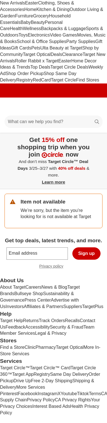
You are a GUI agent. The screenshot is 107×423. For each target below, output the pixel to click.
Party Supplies (80, 41)
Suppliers (72, 306)
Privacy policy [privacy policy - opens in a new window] (53, 267)
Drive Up (22, 380)
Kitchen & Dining (53, 9)
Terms (95, 393)
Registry (24, 80)
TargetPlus (92, 306)
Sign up (86, 253)
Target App (23, 374)
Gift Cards (21, 48)
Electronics (39, 35)
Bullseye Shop (28, 293)
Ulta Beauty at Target (61, 48)
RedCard (42, 80)
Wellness (32, 28)
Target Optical (37, 54)
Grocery (41, 15)
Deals (56, 54)
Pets (35, 48)
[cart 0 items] (95, 106)
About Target (12, 287)
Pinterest (9, 393)
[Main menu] (12, 106)
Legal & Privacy (50, 333)
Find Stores (87, 80)
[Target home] (53, 106)
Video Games (63, 35)
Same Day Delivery (69, 374)
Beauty (38, 22)
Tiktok (83, 393)
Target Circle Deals (69, 67)
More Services (30, 387)
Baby (26, 22)
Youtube (69, 393)
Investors (15, 306)
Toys (23, 35)
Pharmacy (45, 347)
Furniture (24, 15)
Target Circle (63, 80)
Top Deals (40, 67)
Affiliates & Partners (43, 306)
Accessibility (37, 327)
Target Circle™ (15, 367)
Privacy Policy (41, 399)
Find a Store (12, 347)
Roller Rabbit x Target (36, 60)
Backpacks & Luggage (63, 28)
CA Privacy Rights (73, 399)
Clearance (72, 54)
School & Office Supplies (41, 41)
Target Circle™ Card (50, 367)
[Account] (80, 106)
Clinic (29, 347)
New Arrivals (12, 3)
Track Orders (52, 320)
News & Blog (54, 287)
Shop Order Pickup (25, 73)
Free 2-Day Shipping (51, 380)
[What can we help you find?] (53, 122)
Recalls (72, 320)
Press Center (37, 300)
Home (30, 9)
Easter (31, 3)
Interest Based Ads (51, 406)
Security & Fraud (66, 327)
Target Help (11, 320)
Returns (31, 320)
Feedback (15, 327)
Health (16, 28)
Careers (33, 287)
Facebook (27, 393)
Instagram (47, 393)
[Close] (99, 139)
